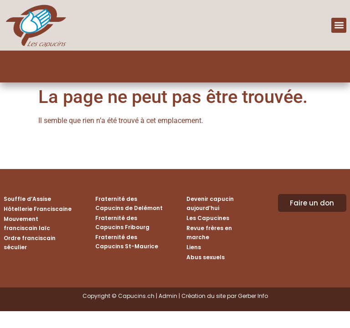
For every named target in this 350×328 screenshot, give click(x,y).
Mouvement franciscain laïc (27, 223)
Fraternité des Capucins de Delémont (129, 203)
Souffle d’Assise (27, 199)
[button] (338, 25)
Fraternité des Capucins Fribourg (122, 222)
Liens (193, 247)
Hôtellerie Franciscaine (38, 209)
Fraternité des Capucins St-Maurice (126, 241)
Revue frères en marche (209, 232)
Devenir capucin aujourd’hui (210, 203)
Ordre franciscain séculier (30, 242)
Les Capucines (207, 218)
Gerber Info (253, 296)
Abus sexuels (205, 257)
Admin (168, 296)
